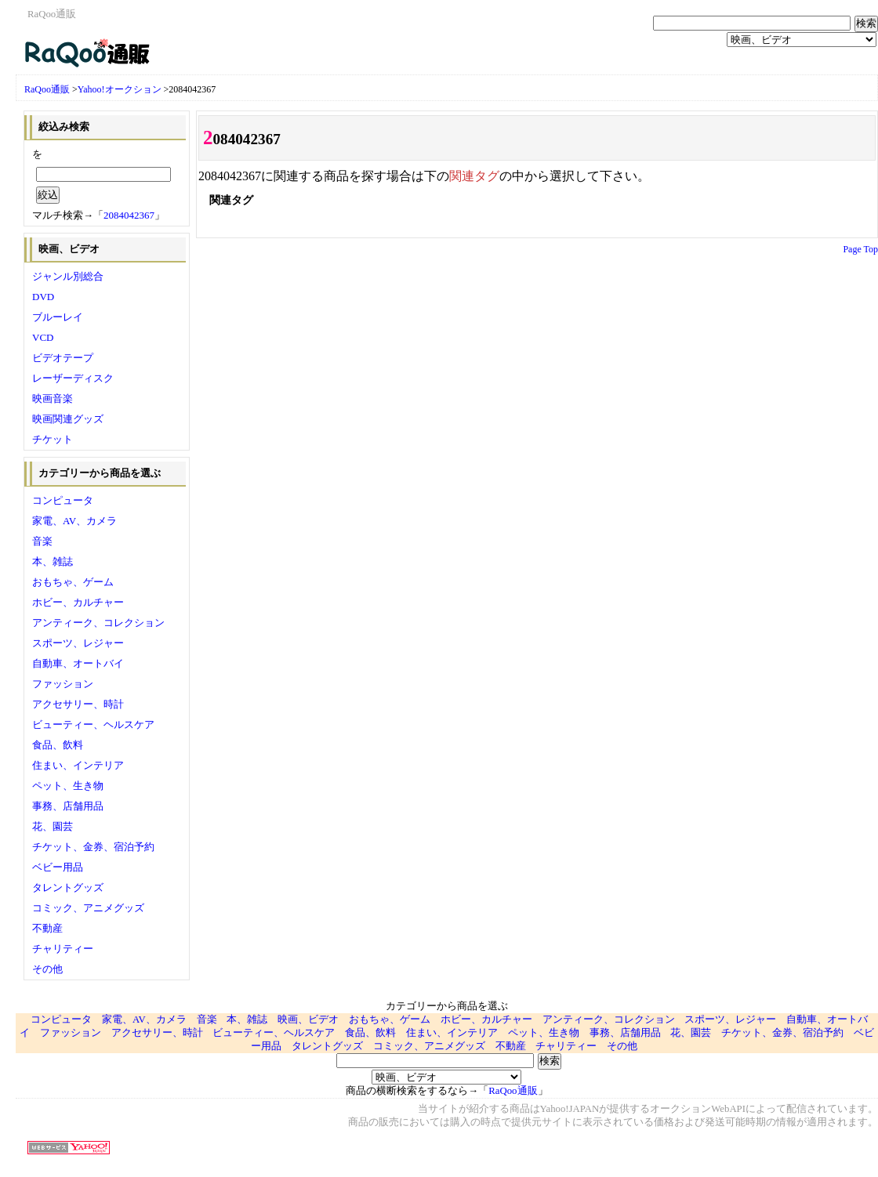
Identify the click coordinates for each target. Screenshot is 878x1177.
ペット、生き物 (67, 785)
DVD (43, 296)
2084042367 (128, 215)
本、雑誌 (52, 561)
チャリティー (62, 948)
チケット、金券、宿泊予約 (93, 847)
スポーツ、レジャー (78, 643)
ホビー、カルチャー (78, 602)
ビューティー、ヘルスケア (93, 724)
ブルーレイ (57, 317)
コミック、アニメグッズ (88, 908)
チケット (52, 439)
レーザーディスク (73, 378)
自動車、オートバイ (78, 663)
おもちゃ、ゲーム (73, 582)
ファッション (62, 684)
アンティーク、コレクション (98, 622)
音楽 (42, 541)
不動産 (47, 928)
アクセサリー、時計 (78, 704)
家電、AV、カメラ (74, 521)
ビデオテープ (62, 358)
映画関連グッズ (67, 419)
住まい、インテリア (78, 765)
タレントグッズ (67, 887)
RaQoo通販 (47, 89)
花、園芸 (52, 826)
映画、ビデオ (308, 1019)
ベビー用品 (57, 867)
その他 (47, 969)
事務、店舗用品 (67, 806)
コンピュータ (62, 500)
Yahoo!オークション (119, 89)
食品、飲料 (57, 745)
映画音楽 (52, 398)
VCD (42, 337)
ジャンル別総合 (67, 276)
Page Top (860, 249)
